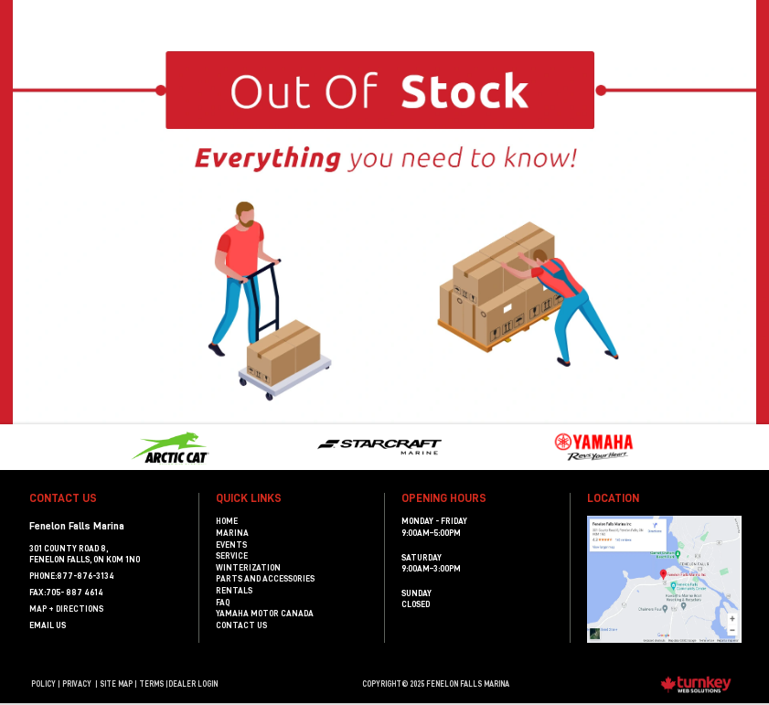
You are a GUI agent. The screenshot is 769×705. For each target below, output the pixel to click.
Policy (43, 684)
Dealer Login (193, 684)
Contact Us (241, 625)
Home (227, 521)
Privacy (76, 684)
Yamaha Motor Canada (265, 613)
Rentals (234, 590)
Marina (232, 533)
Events (231, 545)
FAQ (223, 602)
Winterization (248, 567)
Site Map (116, 684)
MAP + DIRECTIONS (66, 609)
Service (232, 556)
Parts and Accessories (265, 578)
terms (151, 684)
